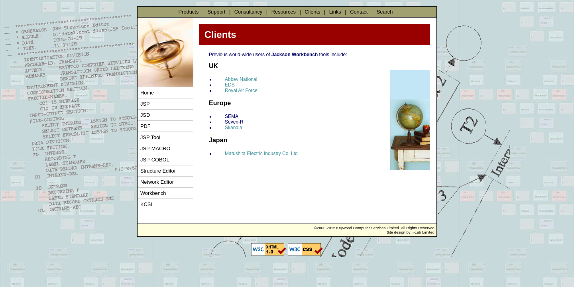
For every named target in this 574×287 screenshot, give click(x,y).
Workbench (153, 193)
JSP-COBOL (154, 160)
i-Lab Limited (423, 232)
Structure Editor (158, 171)
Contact (359, 12)
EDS (230, 85)
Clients (312, 12)
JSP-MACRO (155, 148)
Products (189, 12)
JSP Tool (150, 137)
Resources (283, 12)
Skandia (233, 127)
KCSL (146, 204)
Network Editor (157, 182)
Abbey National (241, 79)
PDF (145, 126)
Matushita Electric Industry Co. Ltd (261, 153)
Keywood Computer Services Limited (367, 228)
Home (147, 93)
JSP (144, 104)
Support (217, 12)
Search (385, 12)
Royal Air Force (241, 90)
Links (335, 12)
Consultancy (248, 12)
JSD (145, 115)
